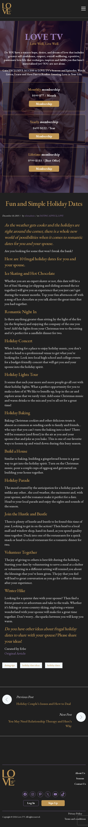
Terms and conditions (75, 818)
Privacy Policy (75, 813)
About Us (80, 773)
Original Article (15, 653)
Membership (44, 104)
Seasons (80, 778)
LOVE (60, 215)
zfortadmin (30, 215)
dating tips (10, 665)
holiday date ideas (31, 665)
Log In (31, 803)
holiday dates (53, 665)
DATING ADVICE (48, 215)
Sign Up (53, 803)
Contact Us (80, 783)
